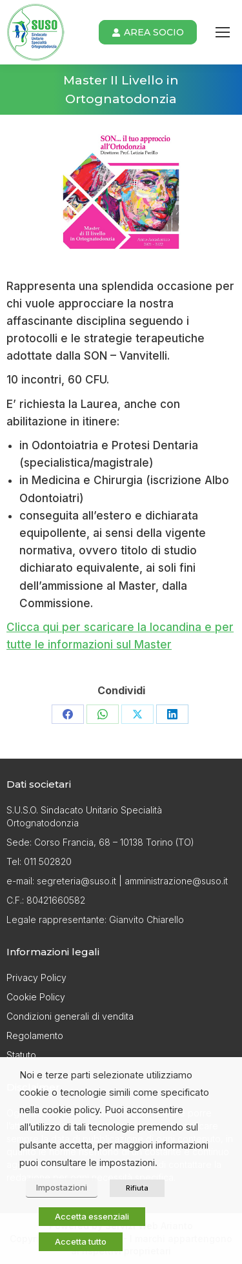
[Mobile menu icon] (223, 32)
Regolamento (34, 1035)
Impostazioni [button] (61, 1187)
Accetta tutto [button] (80, 1241)
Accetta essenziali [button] (92, 1216)
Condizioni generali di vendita (70, 1016)
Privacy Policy (36, 977)
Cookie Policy (35, 996)
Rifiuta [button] (137, 1187)
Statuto (21, 1054)
